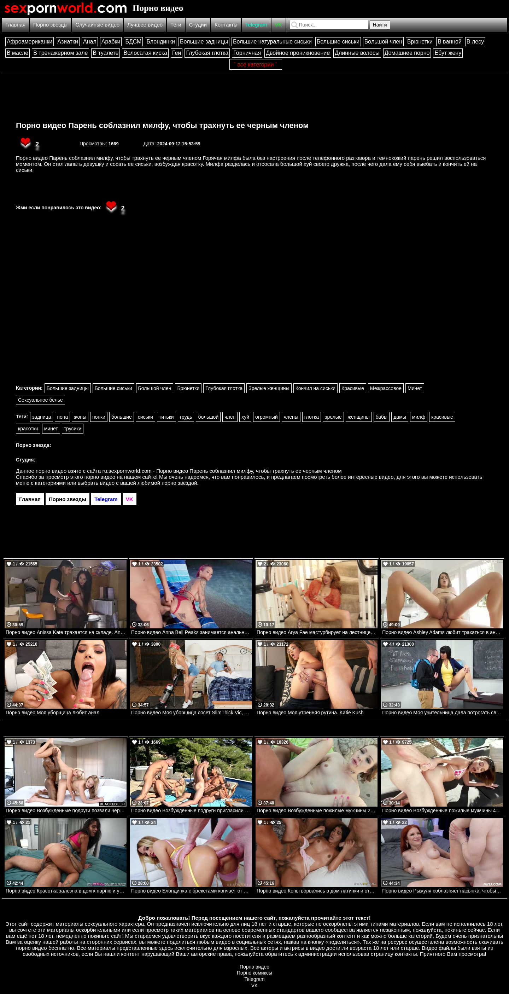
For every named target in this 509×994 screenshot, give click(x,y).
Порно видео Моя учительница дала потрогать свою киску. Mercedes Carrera (442, 712)
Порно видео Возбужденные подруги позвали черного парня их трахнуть (66, 810)
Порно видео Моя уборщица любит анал (52, 712)
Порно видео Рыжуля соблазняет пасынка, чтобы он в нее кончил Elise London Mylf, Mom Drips (442, 891)
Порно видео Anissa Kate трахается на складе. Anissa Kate (66, 632)
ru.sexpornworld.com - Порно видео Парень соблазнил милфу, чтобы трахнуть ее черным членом (222, 471)
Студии (198, 25)
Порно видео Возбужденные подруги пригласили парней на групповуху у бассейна (191, 810)
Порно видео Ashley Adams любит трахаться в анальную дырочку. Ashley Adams (442, 632)
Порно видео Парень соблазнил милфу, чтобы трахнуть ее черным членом (162, 125)
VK (278, 25)
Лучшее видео (145, 25)
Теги (175, 25)
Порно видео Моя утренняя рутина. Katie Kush (310, 712)
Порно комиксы (254, 973)
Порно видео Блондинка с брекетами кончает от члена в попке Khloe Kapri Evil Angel (191, 891)
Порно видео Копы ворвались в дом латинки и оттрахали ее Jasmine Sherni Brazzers (317, 891)
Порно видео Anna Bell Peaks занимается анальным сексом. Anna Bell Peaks (191, 632)
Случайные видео (97, 25)
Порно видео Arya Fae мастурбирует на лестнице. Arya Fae (317, 632)
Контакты (226, 25)
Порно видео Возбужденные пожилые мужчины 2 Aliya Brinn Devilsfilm (317, 810)
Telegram (256, 25)
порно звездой (179, 483)
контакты (406, 954)
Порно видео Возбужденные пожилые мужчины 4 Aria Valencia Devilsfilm (442, 810)
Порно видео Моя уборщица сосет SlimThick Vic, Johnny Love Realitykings (191, 712)
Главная (15, 25)
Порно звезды (50, 25)
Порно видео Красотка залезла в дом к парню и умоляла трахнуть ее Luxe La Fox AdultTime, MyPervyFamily (66, 891)
